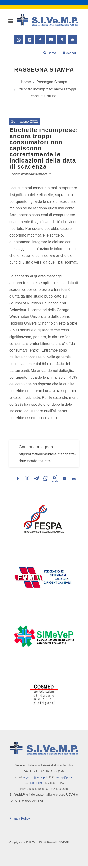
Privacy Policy (19, 818)
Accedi (69, 53)
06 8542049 (35, 783)
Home (26, 82)
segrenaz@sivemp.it (35, 777)
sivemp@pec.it (64, 777)
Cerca (49, 53)
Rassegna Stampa (51, 82)
